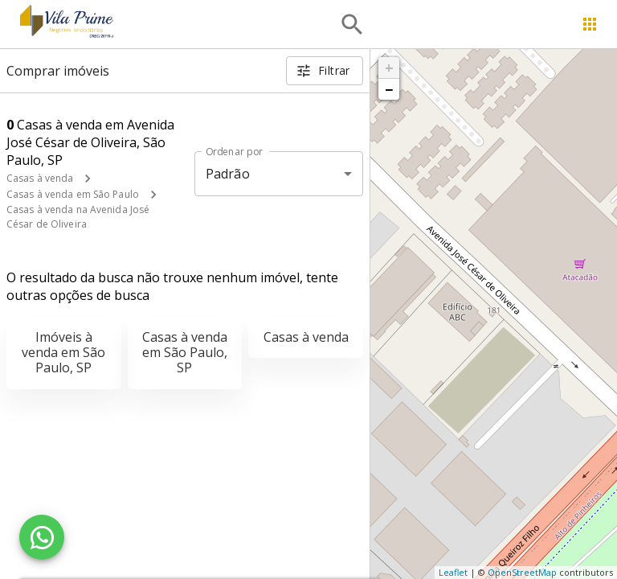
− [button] (389, 89)
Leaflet (453, 572)
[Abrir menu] (589, 24)
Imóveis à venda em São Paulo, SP (63, 352)
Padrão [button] (228, 174)
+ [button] (389, 67)
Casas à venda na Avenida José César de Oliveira (77, 217)
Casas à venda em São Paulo (72, 194)
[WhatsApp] (41, 537)
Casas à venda (39, 178)
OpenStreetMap (522, 572)
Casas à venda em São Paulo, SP (184, 352)
